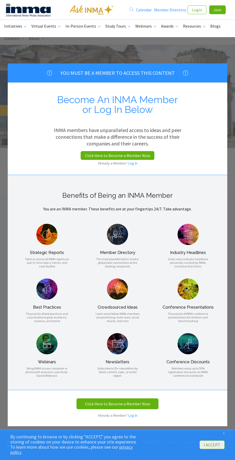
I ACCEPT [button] (212, 444)
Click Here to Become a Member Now (117, 155)
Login (197, 10)
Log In (132, 163)
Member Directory (170, 10)
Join (217, 10)
